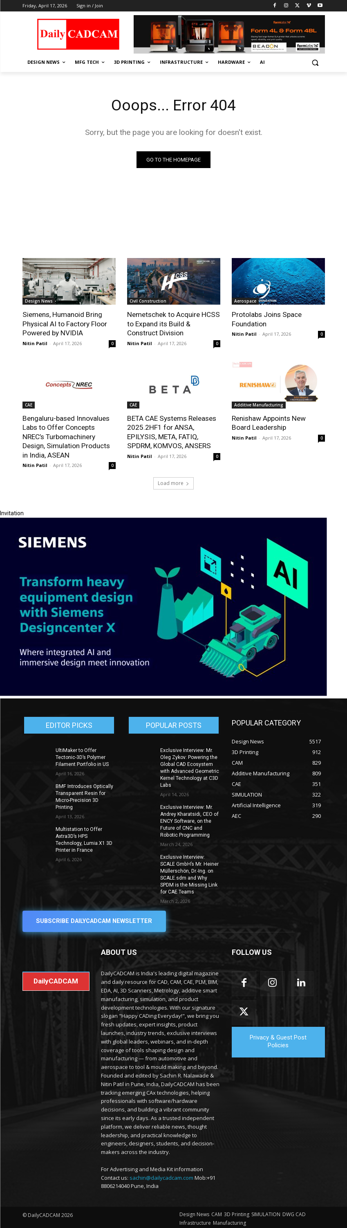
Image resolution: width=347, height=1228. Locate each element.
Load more (173, 481)
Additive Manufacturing (258, 404)
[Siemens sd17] (163, 692)
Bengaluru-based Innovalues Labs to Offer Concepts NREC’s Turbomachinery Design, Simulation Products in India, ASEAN (65, 436)
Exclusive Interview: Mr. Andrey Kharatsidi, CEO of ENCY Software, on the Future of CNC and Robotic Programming (189, 819)
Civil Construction (148, 301)
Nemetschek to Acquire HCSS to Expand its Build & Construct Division (172, 324)
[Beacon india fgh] (229, 34)
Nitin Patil (34, 343)
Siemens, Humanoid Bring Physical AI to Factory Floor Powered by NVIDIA (64, 324)
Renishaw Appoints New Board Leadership (268, 422)
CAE (28, 404)
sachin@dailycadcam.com (161, 1175)
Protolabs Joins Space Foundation (266, 319)
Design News (39, 301)
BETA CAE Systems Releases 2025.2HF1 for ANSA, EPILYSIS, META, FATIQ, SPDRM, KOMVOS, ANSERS (171, 431)
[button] (315, 62)
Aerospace (245, 301)
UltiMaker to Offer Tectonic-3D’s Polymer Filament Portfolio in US (82, 756)
